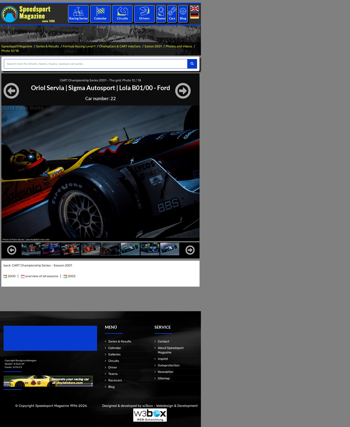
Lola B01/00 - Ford (144, 87)
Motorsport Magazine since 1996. (29, 341)
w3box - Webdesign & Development (170, 406)
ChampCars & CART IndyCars (120, 46)
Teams (161, 18)
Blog (183, 18)
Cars (172, 18)
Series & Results (47, 46)
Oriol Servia (47, 87)
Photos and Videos (179, 46)
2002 (69, 276)
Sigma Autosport (91, 87)
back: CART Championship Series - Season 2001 (38, 265)
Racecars (115, 380)
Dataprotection (168, 365)
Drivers (144, 18)
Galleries (114, 354)
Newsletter (165, 372)
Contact (163, 341)
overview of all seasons (39, 276)
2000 (10, 276)
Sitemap (164, 378)
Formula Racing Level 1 (79, 46)
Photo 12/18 (10, 51)
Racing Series (78, 18)
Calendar (100, 18)
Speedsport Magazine (16, 46)
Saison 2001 (153, 46)
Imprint (163, 359)
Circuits (122, 18)
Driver (112, 367)
